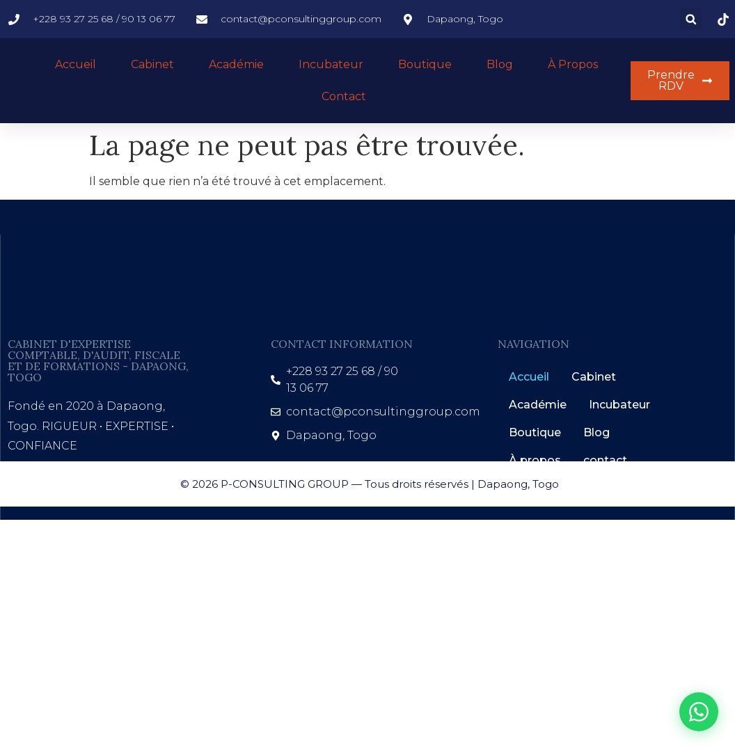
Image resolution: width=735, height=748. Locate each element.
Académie (236, 64)
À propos (573, 64)
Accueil (75, 64)
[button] (691, 19)
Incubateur (331, 64)
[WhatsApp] (698, 711)
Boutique (425, 64)
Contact (344, 96)
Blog (500, 64)
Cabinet (152, 64)
